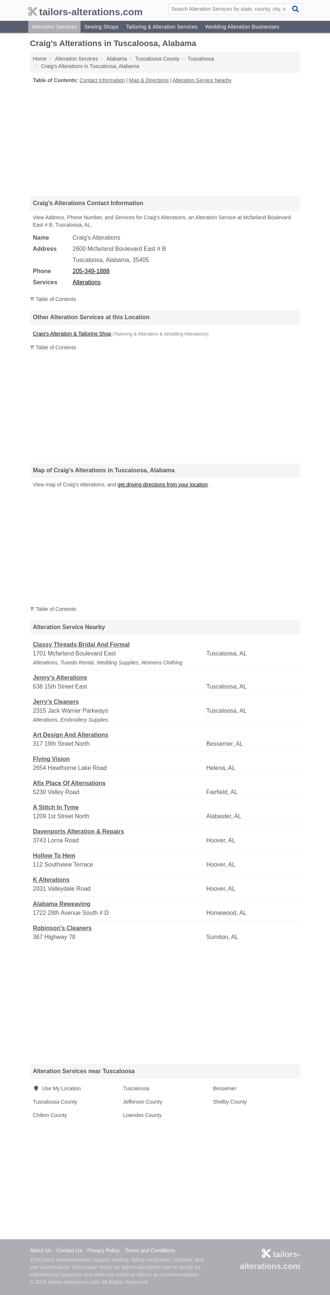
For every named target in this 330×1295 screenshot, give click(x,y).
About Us (41, 1250)
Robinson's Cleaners (62, 928)
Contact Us (69, 1250)
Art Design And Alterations (70, 735)
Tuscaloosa (136, 1088)
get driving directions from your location (163, 485)
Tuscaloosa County (55, 1102)
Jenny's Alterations (60, 677)
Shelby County (230, 1102)
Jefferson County (142, 1102)
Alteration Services (54, 27)
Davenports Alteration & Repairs (78, 831)
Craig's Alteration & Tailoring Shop (72, 334)
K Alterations (51, 880)
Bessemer (224, 1088)
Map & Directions (149, 80)
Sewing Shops (101, 27)
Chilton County (50, 1115)
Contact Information (102, 80)
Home (40, 59)
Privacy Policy (103, 1250)
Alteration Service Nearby (202, 80)
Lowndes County (142, 1115)
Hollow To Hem (54, 855)
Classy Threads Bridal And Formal (81, 644)
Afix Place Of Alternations (69, 783)
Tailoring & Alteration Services (161, 27)
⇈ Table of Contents (53, 299)
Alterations (87, 282)
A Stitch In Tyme (56, 807)
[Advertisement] (165, 140)
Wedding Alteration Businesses (242, 27)
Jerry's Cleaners (56, 702)
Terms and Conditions (150, 1250)
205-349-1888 (91, 271)
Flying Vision (51, 759)
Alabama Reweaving (62, 904)
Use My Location (57, 1088)
